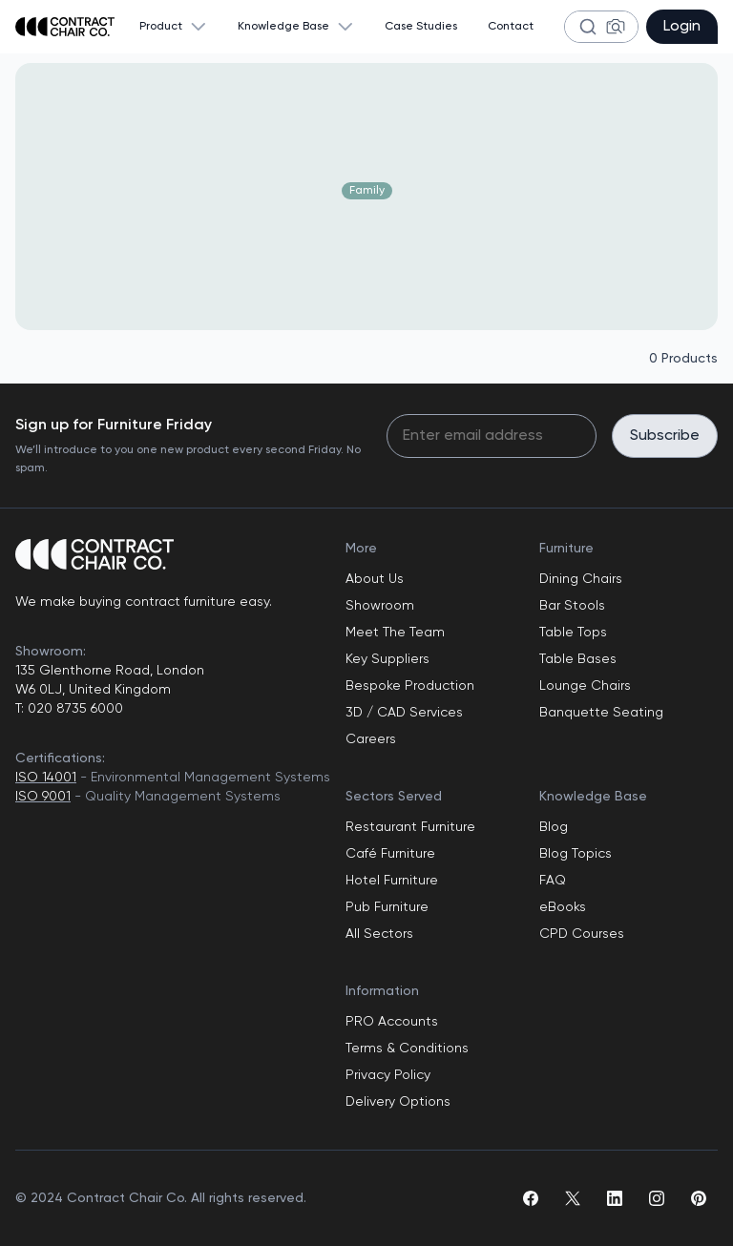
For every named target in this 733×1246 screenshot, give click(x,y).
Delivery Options (398, 1102)
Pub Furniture (387, 907)
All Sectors (379, 934)
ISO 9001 (43, 796)
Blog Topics (575, 854)
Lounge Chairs (585, 686)
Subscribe (665, 436)
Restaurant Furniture (410, 827)
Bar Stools (572, 606)
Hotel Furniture (392, 880)
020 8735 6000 (73, 709)
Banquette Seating (601, 712)
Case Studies (421, 26)
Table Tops (573, 632)
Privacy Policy (388, 1075)
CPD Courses (581, 934)
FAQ (552, 880)
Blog (553, 827)
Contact (511, 26)
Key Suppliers (387, 659)
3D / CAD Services (404, 712)
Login (682, 26)
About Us (375, 579)
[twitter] (573, 1198)
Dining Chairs (580, 579)
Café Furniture (390, 854)
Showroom (380, 606)
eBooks (562, 907)
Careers (371, 739)
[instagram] (657, 1198)
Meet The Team (395, 632)
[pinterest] (699, 1198)
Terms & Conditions (407, 1048)
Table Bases (578, 659)
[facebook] (531, 1198)
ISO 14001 (45, 777)
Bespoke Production (410, 686)
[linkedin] (615, 1198)
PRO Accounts (392, 1021)
